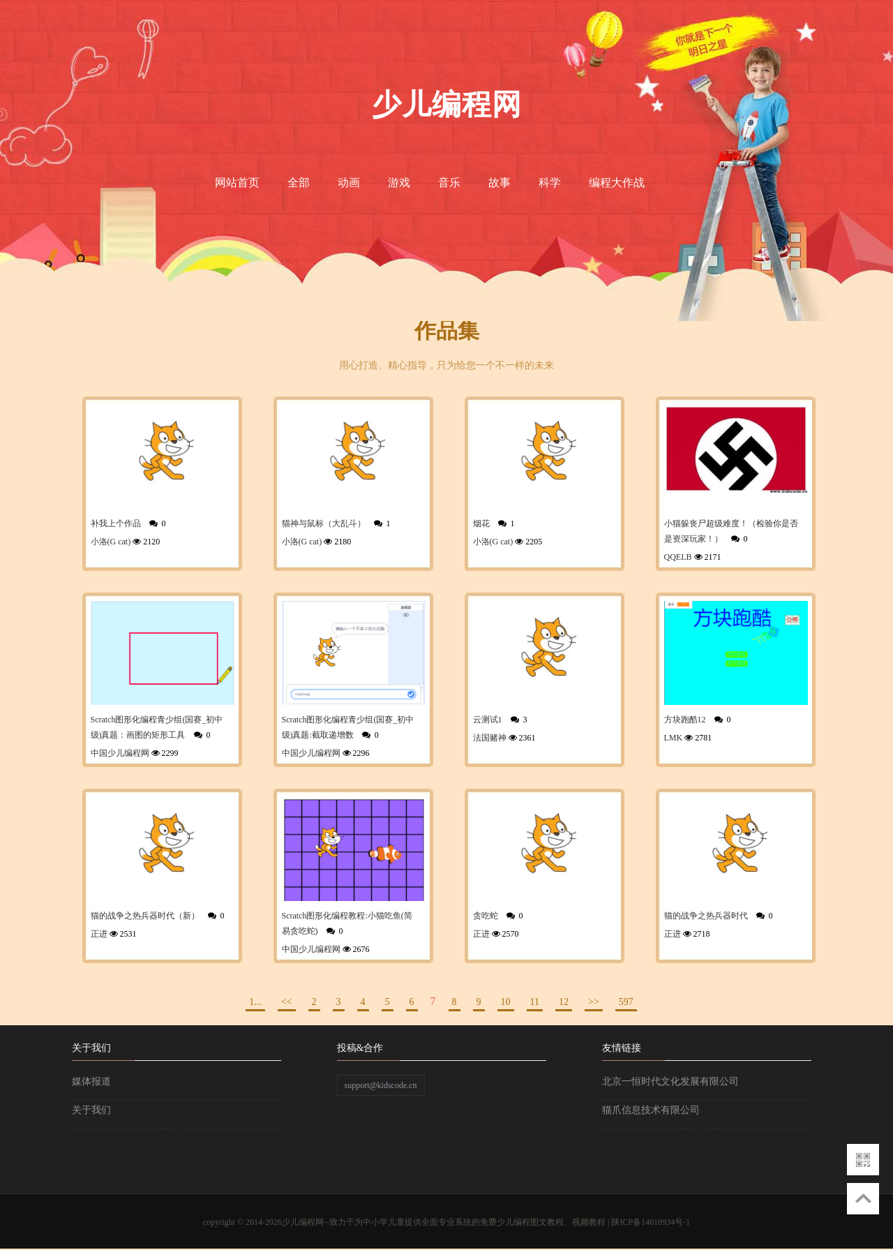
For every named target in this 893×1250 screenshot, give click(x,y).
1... (255, 1002)
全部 (298, 182)
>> (593, 1002)
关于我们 (91, 1110)
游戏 (399, 182)
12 (564, 1002)
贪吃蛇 (485, 916)
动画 (349, 182)
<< (286, 1002)
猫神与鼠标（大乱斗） (324, 523)
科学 (550, 182)
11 (534, 1002)
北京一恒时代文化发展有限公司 (670, 1081)
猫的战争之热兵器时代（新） (145, 916)
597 (626, 1002)
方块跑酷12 (685, 719)
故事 (499, 182)
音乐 (449, 182)
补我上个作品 (116, 523)
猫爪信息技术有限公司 (651, 1110)
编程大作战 (617, 182)
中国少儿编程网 (120, 753)
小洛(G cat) (111, 541)
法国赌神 (489, 738)
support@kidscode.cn (381, 1085)
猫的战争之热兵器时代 (706, 916)
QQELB (678, 557)
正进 (99, 934)
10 (506, 1002)
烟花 (481, 523)
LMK (673, 738)
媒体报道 (91, 1081)
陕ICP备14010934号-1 (650, 1222)
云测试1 (487, 719)
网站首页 (237, 182)
